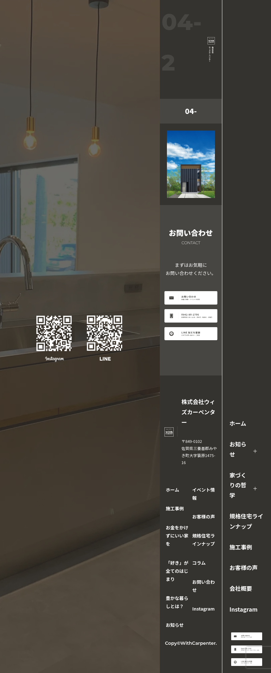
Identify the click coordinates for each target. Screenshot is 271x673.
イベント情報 (203, 493)
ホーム (237, 423)
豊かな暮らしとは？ (177, 602)
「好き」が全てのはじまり (177, 570)
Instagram (243, 609)
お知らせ (237, 449)
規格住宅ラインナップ (246, 521)
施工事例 (240, 547)
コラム (199, 562)
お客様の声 (243, 567)
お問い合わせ (203, 585)
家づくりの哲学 (237, 485)
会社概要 (240, 588)
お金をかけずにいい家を (177, 535)
